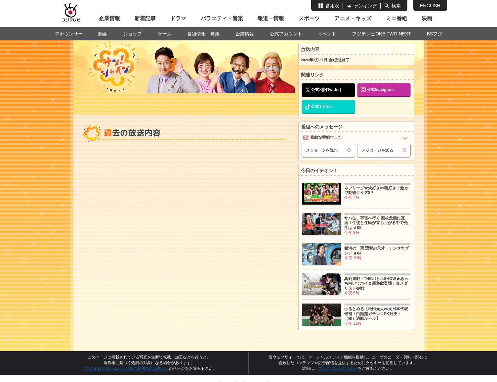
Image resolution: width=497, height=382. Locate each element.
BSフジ (434, 33)
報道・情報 (271, 18)
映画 (427, 18)
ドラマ (178, 18)
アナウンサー (69, 33)
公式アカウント (286, 33)
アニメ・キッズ (352, 18)
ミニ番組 (396, 18)
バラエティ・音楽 (222, 18)
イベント (327, 33)
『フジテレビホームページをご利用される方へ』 (125, 368)
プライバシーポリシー (338, 368)
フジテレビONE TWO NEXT (381, 33)
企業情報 (109, 18)
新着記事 (145, 18)
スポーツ (309, 18)
